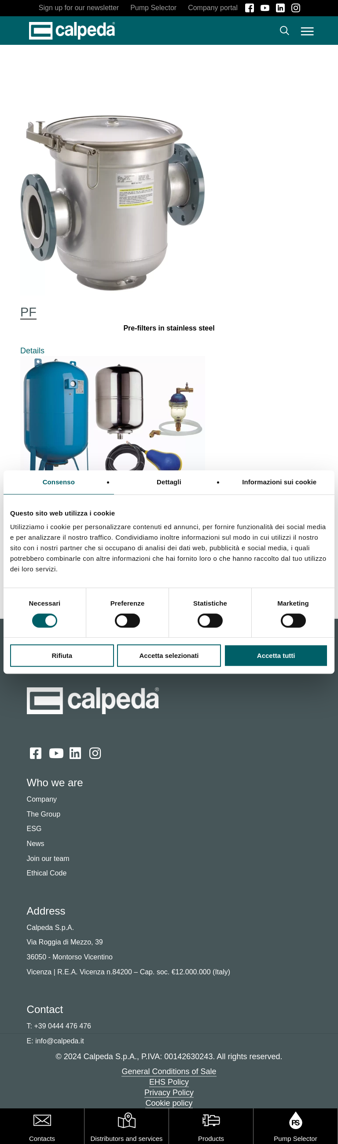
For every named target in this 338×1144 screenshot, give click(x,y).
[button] (307, 30)
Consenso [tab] (59, 482)
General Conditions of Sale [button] (168, 1072)
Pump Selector (295, 1138)
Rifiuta (61, 655)
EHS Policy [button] (169, 1082)
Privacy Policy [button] (169, 1093)
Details (32, 351)
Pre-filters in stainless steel (168, 328)
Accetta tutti (276, 655)
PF (28, 312)
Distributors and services (126, 1138)
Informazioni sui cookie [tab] (279, 482)
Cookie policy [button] (168, 1103)
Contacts (42, 1138)
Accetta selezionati (168, 655)
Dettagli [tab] (169, 482)
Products (211, 1138)
